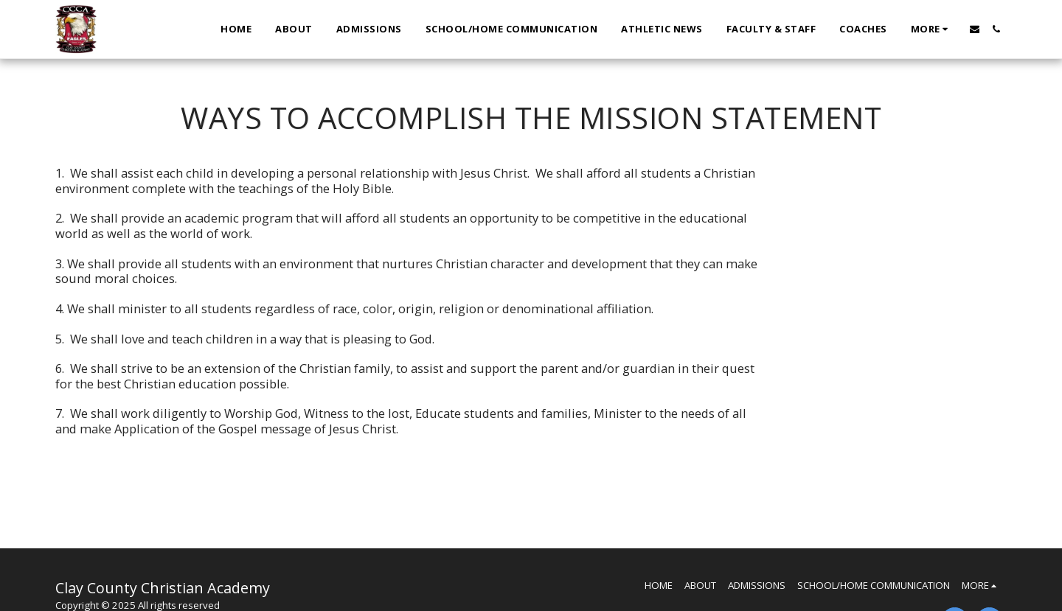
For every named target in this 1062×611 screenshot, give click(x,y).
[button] (975, 29)
